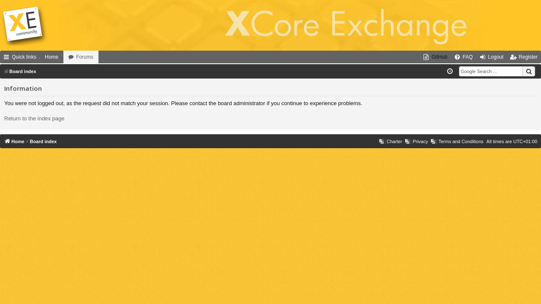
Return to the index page (34, 118)
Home (51, 57)
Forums (84, 57)
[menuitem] (435, 57)
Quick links (24, 57)
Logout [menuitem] (496, 57)
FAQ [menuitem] (468, 57)
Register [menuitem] (528, 57)
